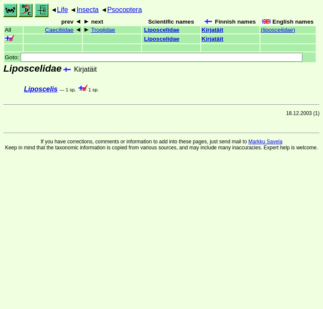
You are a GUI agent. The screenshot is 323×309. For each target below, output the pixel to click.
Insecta (87, 9)
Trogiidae (103, 30)
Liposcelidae (161, 30)
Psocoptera (124, 9)
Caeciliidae (59, 30)
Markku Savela (265, 142)
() (278, 30)
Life (62, 9)
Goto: (153, 57)
